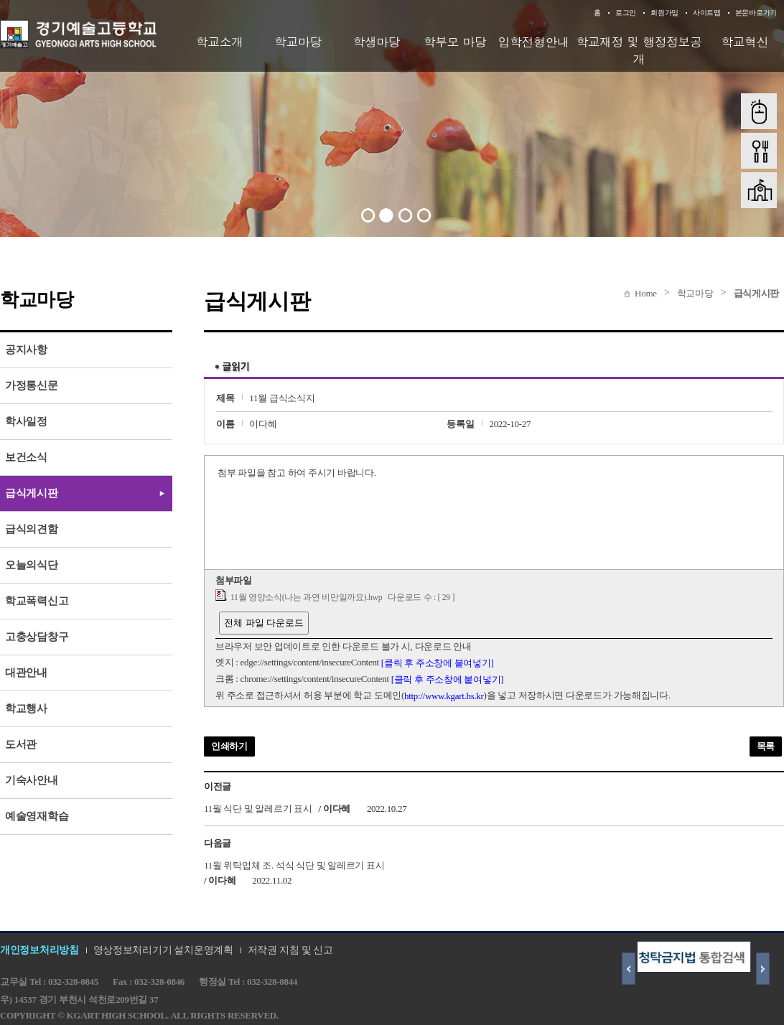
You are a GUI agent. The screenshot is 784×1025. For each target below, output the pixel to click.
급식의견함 (31, 529)
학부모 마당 (455, 41)
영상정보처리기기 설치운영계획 (163, 950)
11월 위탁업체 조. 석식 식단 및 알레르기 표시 (294, 864)
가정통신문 (31, 385)
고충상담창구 (36, 636)
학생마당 (376, 41)
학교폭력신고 (36, 601)
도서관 (21, 744)
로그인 (625, 13)
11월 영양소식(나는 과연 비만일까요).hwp (306, 597)
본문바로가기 (756, 13)
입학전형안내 (533, 41)
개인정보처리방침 (39, 950)
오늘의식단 (31, 565)
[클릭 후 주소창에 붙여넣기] (437, 662)
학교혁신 (744, 41)
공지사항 (26, 349)
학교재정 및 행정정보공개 (638, 50)
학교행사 (26, 708)
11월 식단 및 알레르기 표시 (258, 808)
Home (646, 293)
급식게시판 (757, 293)
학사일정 (26, 421)
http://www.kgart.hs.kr (444, 696)
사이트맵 (707, 13)
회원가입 (664, 13)
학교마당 (298, 41)
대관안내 (26, 672)
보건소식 (26, 457)
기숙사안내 (31, 780)
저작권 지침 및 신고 (290, 950)
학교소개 (219, 41)
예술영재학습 (36, 816)
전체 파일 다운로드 (264, 622)
